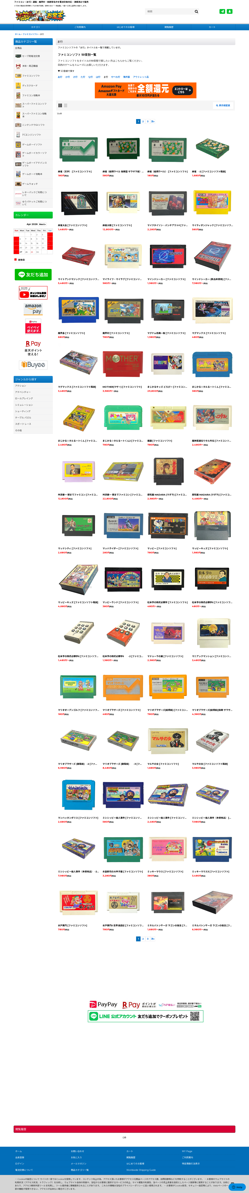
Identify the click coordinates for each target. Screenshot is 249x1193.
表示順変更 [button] (223, 105)
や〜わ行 (115, 77)
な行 (90, 77)
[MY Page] (229, 11)
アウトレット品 (141, 77)
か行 (67, 77)
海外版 (126, 77)
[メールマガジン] (222, 11)
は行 (98, 77)
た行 (83, 77)
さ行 (75, 77)
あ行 (60, 77)
